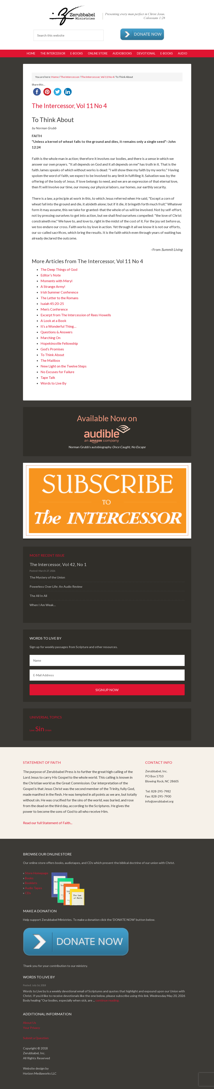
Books (29, 878)
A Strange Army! (53, 286)
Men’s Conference (54, 309)
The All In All (38, 596)
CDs (28, 893)
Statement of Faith (42, 762)
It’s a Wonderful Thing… (58, 326)
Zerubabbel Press (107, 15)
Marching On (50, 338)
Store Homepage (36, 873)
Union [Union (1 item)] (48, 730)
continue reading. (107, 1000)
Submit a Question (36, 1038)
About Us (29, 1022)
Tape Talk (48, 377)
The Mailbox (50, 360)
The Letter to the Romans (59, 298)
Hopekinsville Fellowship (59, 343)
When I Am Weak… (43, 605)
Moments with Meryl (56, 281)
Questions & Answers (57, 332)
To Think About (52, 355)
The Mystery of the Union (47, 577)
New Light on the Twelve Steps (64, 366)
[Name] (107, 660)
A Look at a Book (53, 320)
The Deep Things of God (59, 269)
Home (55, 77)
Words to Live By (53, 383)
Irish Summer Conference (59, 292)
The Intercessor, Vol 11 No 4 (97, 77)
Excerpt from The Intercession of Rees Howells (76, 315)
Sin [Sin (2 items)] (39, 728)
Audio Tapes (33, 888)
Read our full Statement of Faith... (47, 823)
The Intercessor (69, 77)
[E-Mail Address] (107, 675)
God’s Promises (52, 349)
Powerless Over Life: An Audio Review (56, 586)
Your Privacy (31, 1028)
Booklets (31, 883)
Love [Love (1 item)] (32, 730)
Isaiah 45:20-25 (52, 303)
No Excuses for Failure (57, 372)
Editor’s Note (51, 275)
